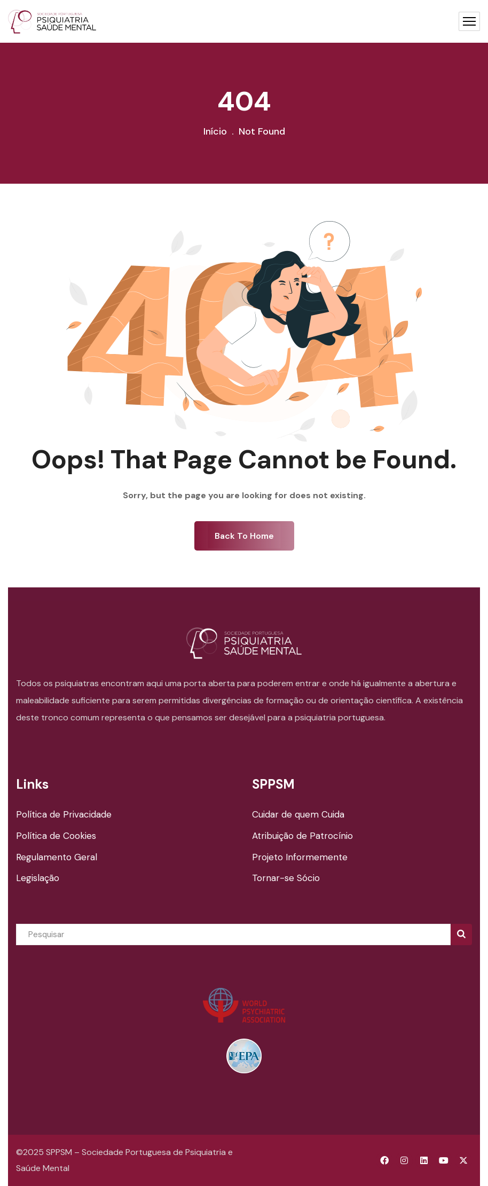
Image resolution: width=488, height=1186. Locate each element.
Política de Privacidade (64, 814)
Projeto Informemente (300, 857)
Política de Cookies (56, 836)
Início (215, 131)
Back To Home (244, 535)
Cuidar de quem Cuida (298, 814)
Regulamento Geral (56, 857)
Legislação (37, 878)
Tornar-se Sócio (286, 878)
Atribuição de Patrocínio (302, 836)
